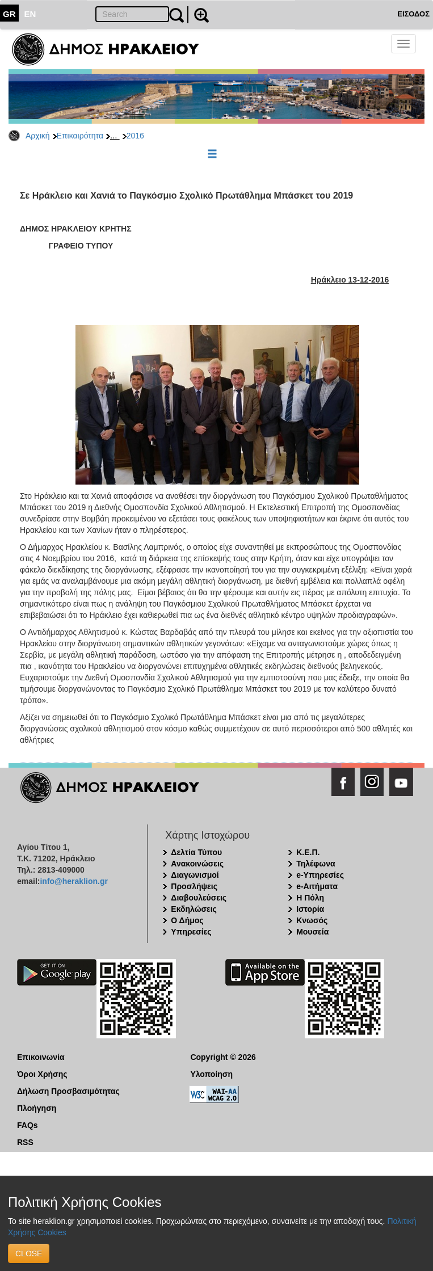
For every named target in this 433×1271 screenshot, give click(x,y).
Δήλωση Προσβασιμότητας (68, 1091)
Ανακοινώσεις (197, 863)
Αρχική (38, 135)
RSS (25, 1142)
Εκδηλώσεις (194, 909)
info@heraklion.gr (73, 881)
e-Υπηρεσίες (320, 874)
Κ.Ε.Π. (308, 852)
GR (9, 14)
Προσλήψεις (194, 886)
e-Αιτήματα (317, 886)
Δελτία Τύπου (196, 852)
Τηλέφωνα (315, 863)
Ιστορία (310, 909)
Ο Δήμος (187, 920)
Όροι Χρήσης (42, 1074)
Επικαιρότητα (80, 135)
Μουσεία (312, 931)
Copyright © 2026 (222, 1057)
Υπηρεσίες (191, 931)
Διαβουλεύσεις (198, 897)
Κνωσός (311, 920)
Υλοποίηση (211, 1074)
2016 (135, 135)
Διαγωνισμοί (194, 874)
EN (30, 14)
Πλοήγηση (36, 1108)
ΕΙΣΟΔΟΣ (413, 14)
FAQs (27, 1125)
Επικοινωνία (41, 1057)
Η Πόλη (310, 897)
